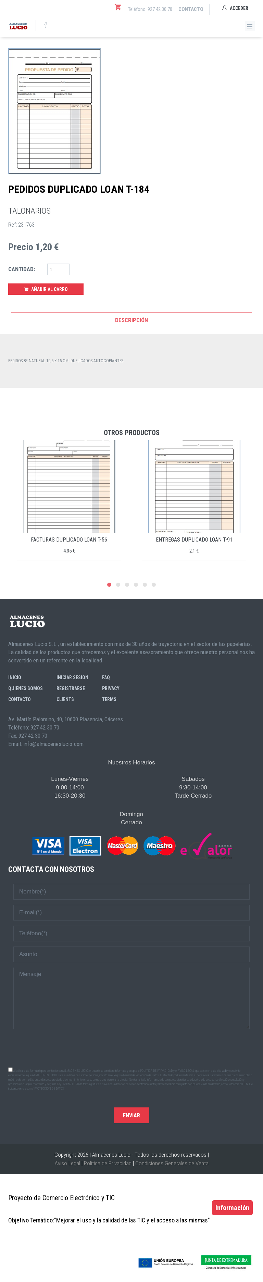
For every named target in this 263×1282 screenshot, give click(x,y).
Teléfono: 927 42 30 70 (150, 9)
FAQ (106, 677)
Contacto (190, 9)
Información (232, 1208)
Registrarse (71, 688)
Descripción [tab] (131, 320)
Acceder (235, 8)
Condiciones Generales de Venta (172, 1163)
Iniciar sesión (72, 677)
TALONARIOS (29, 211)
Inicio (14, 677)
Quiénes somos (25, 688)
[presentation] (131, 1047)
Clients (65, 699)
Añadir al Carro (46, 289)
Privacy (111, 688)
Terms (109, 699)
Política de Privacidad (108, 1163)
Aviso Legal (67, 1163)
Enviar (131, 1115)
